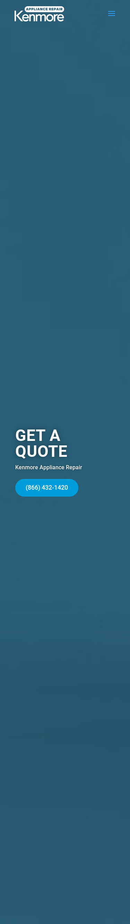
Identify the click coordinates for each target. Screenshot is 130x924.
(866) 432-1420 (47, 487)
